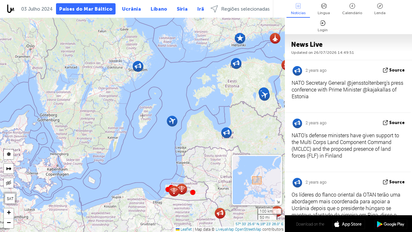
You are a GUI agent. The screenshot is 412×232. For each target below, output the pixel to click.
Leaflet (184, 229)
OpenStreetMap (248, 229)
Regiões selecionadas (240, 9)
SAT (10, 198)
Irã (200, 9)
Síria (182, 9)
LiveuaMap (225, 229)
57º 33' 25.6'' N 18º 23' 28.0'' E (260, 224)
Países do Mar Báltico (85, 9)
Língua (324, 9)
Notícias (298, 9)
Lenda (380, 9)
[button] (192, 192)
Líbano (159, 9)
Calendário (352, 9)
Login (323, 26)
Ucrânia (131, 9)
